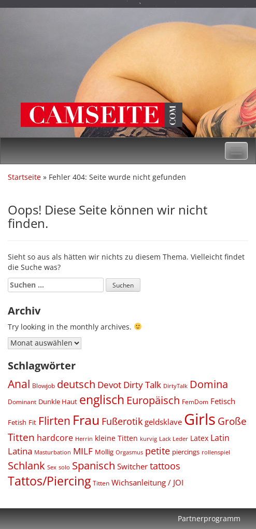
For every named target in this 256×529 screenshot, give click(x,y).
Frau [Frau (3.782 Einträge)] (86, 419)
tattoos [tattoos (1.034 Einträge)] (165, 466)
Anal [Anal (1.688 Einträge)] (19, 384)
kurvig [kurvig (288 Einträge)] (148, 438)
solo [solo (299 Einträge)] (64, 467)
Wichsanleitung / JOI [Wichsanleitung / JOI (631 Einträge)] (147, 482)
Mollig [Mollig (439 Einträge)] (104, 451)
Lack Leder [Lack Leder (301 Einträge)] (173, 438)
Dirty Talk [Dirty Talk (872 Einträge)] (142, 385)
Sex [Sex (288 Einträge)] (51, 467)
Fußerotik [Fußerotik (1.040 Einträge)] (122, 421)
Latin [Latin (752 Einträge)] (220, 438)
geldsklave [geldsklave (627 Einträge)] (163, 422)
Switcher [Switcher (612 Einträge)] (132, 466)
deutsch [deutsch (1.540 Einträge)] (76, 384)
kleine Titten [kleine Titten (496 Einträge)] (116, 438)
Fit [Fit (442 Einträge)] (32, 422)
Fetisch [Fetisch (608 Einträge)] (222, 401)
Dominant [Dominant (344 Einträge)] (22, 401)
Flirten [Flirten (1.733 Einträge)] (54, 420)
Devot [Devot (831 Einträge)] (109, 385)
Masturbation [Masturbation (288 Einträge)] (52, 452)
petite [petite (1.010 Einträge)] (157, 451)
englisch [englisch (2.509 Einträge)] (101, 400)
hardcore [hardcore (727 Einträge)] (55, 438)
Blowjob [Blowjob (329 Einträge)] (43, 386)
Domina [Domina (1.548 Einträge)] (209, 384)
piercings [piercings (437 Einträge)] (186, 451)
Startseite (24, 177)
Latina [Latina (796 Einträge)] (20, 451)
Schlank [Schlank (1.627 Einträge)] (26, 465)
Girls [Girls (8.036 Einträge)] (200, 419)
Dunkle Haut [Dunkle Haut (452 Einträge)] (57, 401)
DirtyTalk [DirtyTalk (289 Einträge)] (175, 386)
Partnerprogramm (209, 518)
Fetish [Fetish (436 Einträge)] (17, 422)
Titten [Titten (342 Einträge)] (101, 483)
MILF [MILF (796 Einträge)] (83, 451)
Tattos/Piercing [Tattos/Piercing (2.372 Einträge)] (49, 481)
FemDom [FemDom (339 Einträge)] (195, 401)
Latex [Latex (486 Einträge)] (199, 438)
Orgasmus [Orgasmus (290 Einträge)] (129, 452)
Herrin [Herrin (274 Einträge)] (84, 438)
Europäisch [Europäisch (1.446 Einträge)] (153, 400)
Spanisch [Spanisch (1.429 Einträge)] (93, 466)
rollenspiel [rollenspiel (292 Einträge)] (216, 452)
